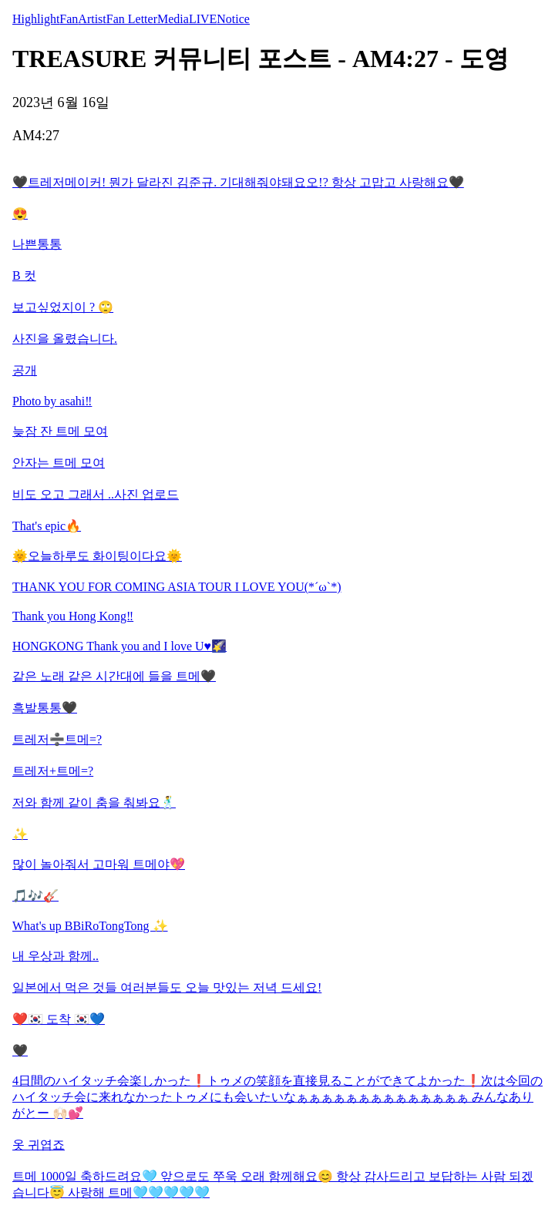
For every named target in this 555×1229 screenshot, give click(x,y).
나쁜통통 (37, 243)
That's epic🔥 (46, 525)
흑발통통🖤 (44, 707)
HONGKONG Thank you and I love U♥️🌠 (119, 646)
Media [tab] (173, 18)
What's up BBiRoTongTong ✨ (90, 925)
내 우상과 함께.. (55, 955)
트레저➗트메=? (57, 739)
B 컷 (24, 275)
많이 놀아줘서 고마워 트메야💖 (98, 864)
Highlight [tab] (35, 18)
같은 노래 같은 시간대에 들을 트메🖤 (114, 676)
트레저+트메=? (52, 770)
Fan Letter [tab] (131, 18)
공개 (24, 370)
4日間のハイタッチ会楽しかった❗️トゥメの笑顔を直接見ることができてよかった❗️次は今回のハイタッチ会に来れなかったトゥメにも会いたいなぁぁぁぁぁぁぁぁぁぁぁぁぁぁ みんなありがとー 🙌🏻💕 (277, 1097)
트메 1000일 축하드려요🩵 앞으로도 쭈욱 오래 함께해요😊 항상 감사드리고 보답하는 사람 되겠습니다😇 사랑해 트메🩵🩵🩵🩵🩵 (272, 1184)
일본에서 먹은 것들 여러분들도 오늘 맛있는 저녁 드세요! (166, 987)
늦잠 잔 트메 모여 (60, 431)
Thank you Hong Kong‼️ (72, 616)
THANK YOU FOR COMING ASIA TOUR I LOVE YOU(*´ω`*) (176, 586)
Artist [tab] (92, 18)
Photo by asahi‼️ (52, 401)
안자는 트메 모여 (58, 462)
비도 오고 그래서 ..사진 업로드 (95, 494)
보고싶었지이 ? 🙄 (62, 307)
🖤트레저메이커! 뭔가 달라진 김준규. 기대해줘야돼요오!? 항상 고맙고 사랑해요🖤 (238, 182)
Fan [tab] (68, 18)
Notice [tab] (233, 18)
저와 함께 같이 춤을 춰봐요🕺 (94, 802)
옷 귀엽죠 (38, 1144)
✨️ (20, 834)
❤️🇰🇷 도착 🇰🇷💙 (58, 1019)
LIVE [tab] (203, 18)
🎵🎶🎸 (35, 895)
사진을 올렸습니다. (64, 338)
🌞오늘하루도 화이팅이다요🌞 (97, 555)
